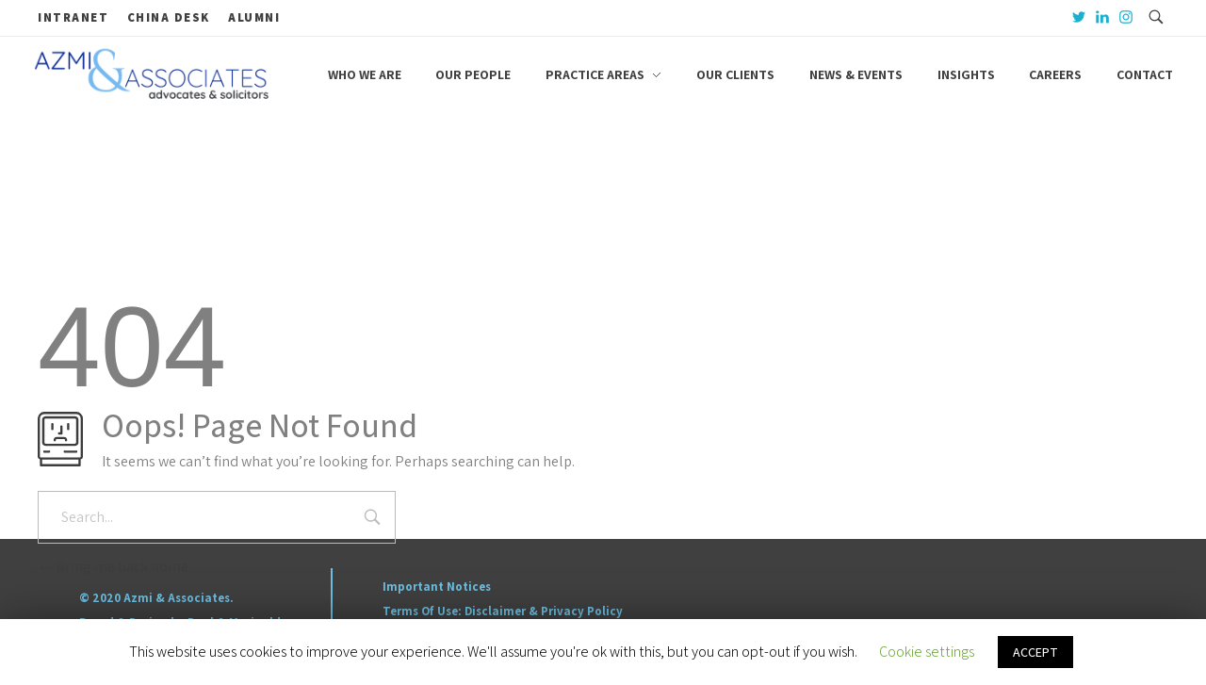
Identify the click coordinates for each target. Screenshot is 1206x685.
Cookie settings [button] (926, 651)
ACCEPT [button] (1035, 652)
